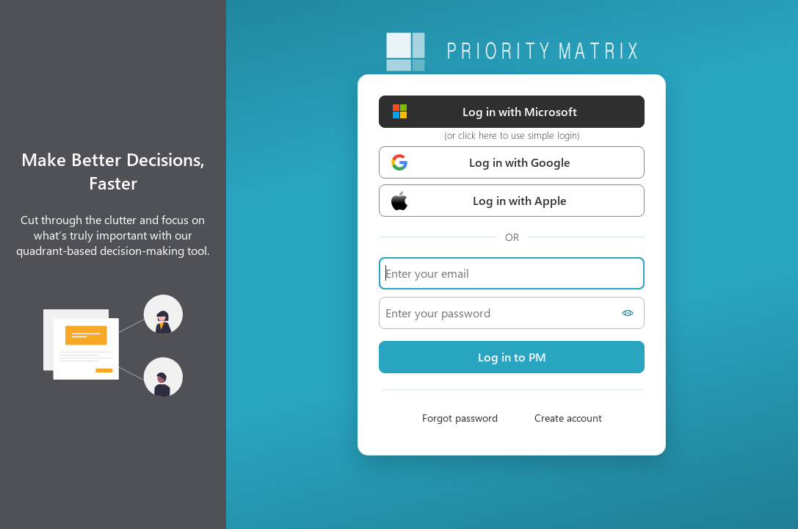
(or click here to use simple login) (512, 135)
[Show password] (630, 313)
